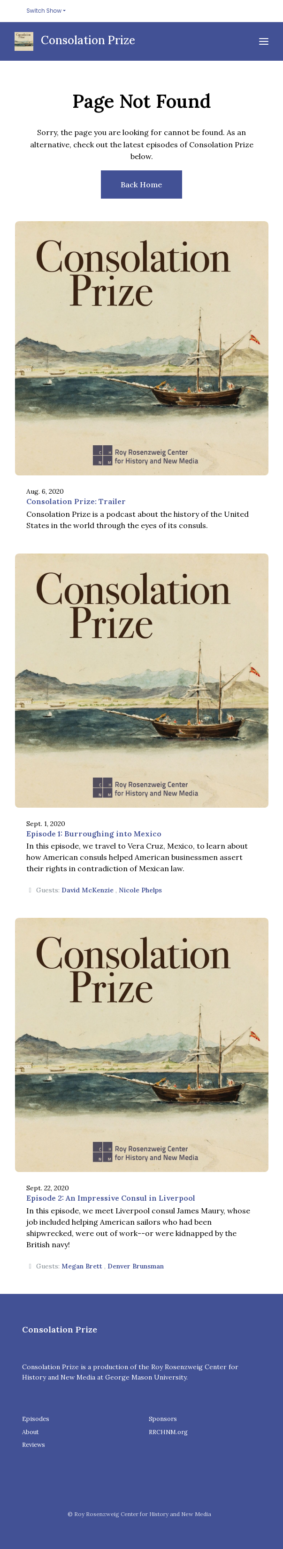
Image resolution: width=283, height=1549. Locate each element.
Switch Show (44, 11)
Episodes (35, 1419)
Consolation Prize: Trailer (76, 501)
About (30, 1432)
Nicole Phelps (140, 890)
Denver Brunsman (135, 1266)
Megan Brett (81, 1266)
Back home (141, 184)
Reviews (33, 1445)
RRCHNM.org (168, 1432)
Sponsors (163, 1419)
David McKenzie (87, 890)
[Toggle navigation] (263, 41)
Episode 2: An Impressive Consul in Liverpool (110, 1198)
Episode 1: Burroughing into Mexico (93, 833)
